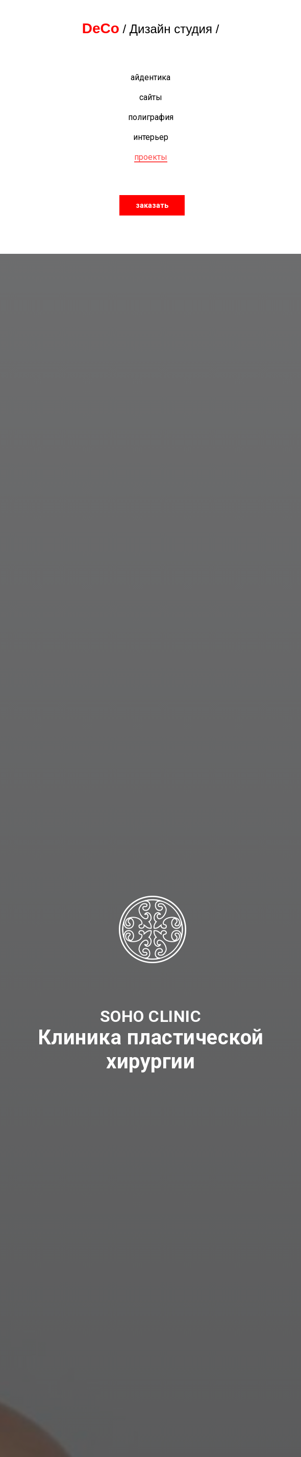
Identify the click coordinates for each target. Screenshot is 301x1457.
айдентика (150, 77)
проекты (150, 157)
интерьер (150, 137)
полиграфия (150, 117)
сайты (150, 97)
